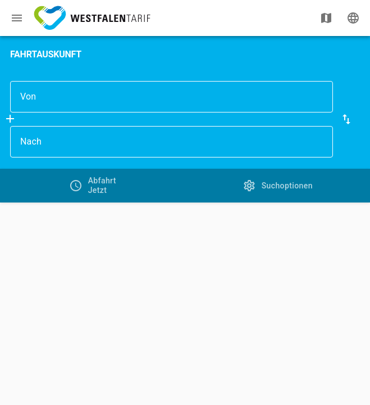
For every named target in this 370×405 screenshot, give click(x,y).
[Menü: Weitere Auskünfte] (16, 18)
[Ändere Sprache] (353, 18)
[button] (346, 119)
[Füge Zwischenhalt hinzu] (10, 118)
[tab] (92, 185)
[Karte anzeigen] (326, 18)
